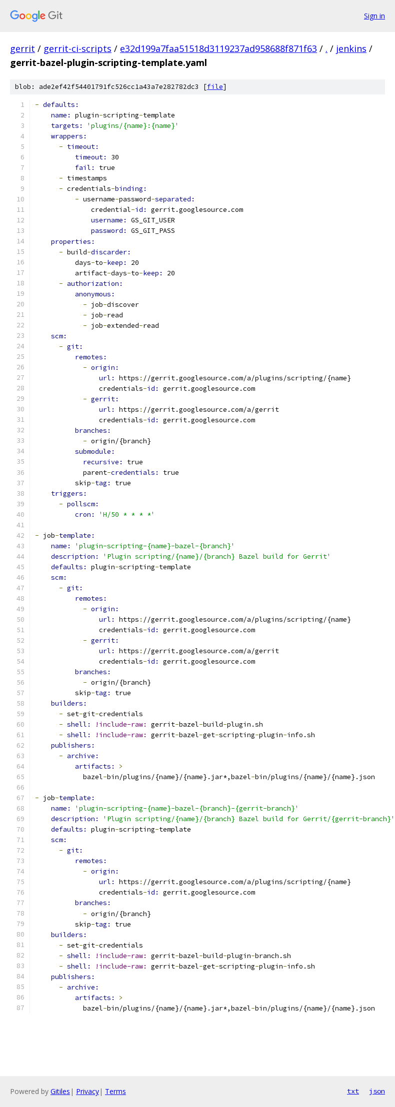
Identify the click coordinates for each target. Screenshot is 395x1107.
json (377, 1091)
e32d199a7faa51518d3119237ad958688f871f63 (218, 48)
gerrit (22, 48)
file (215, 86)
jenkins (351, 48)
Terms (115, 1091)
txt (353, 1091)
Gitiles (60, 1091)
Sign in (374, 15)
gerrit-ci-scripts (78, 48)
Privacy (87, 1091)
